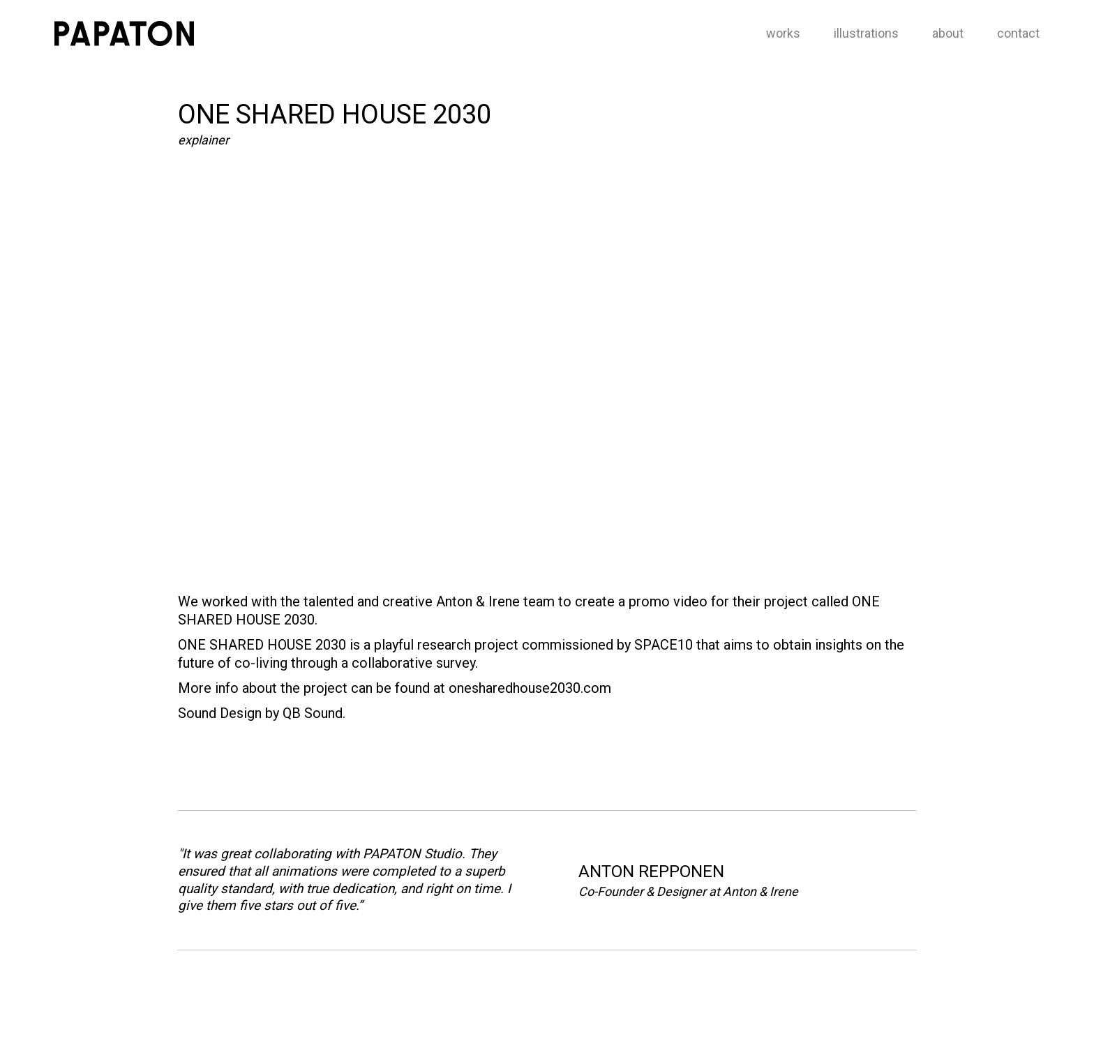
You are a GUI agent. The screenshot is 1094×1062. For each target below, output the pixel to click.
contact (1018, 33)
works (783, 33)
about (948, 33)
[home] (124, 33)
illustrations (866, 33)
